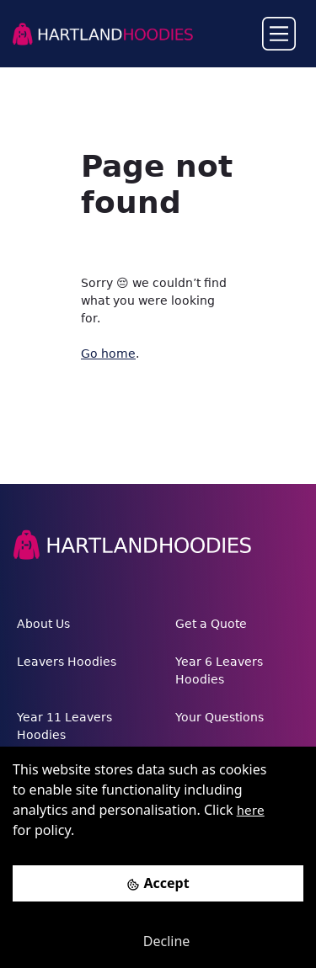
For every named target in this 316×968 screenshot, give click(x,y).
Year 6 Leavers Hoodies (219, 670)
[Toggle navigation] (279, 33)
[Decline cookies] (158, 941)
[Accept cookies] (158, 883)
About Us (43, 623)
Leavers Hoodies (66, 661)
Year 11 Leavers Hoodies (64, 726)
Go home (108, 353)
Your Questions (219, 717)
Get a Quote (211, 623)
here (251, 810)
